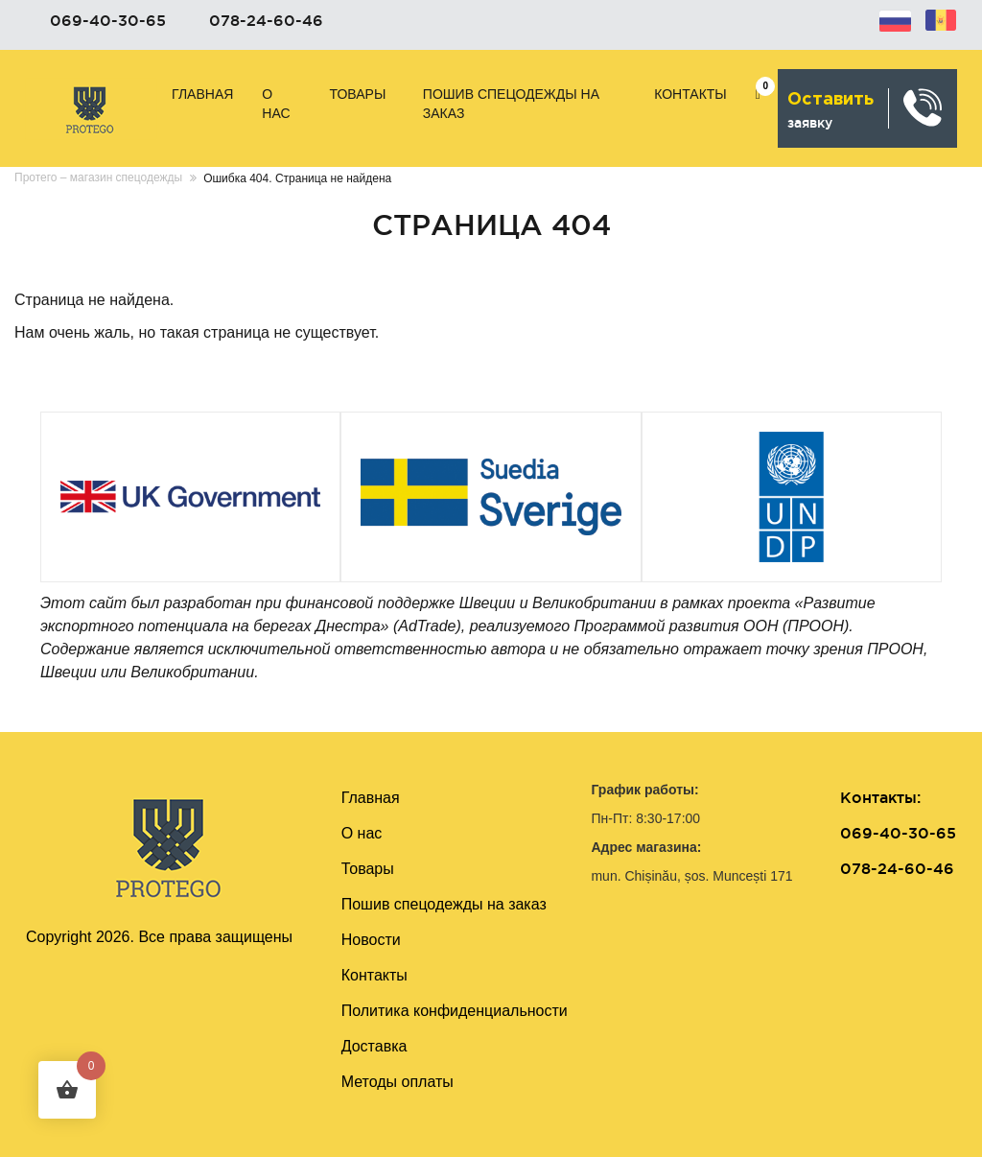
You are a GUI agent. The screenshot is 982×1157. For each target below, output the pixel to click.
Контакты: (880, 797)
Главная (202, 94)
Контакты (690, 94)
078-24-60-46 (266, 20)
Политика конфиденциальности (454, 1011)
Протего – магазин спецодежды (98, 177)
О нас (276, 103)
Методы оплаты (397, 1082)
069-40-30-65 (108, 20)
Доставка (374, 1046)
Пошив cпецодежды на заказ (511, 103)
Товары (358, 94)
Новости (371, 940)
